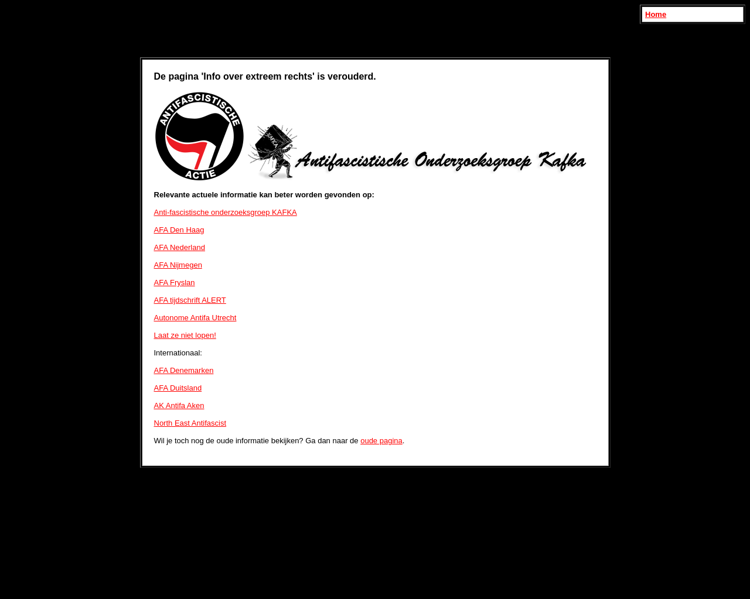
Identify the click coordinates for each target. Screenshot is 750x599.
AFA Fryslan (174, 282)
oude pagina (381, 440)
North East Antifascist (190, 423)
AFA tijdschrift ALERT (190, 300)
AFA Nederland (179, 247)
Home (655, 14)
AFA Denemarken (184, 370)
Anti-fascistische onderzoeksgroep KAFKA (225, 212)
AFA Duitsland (178, 388)
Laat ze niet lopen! (185, 335)
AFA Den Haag (179, 229)
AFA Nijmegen (178, 265)
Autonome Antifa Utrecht (195, 317)
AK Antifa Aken (179, 405)
